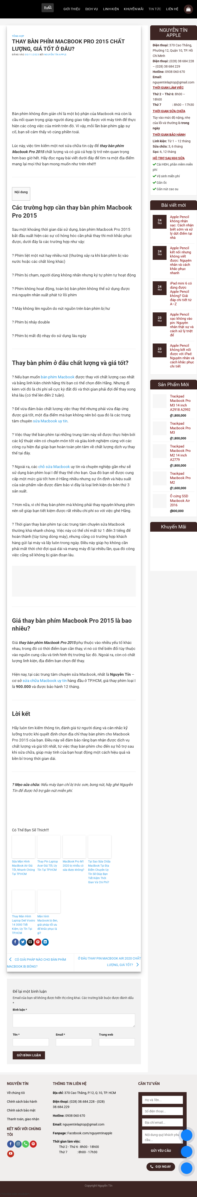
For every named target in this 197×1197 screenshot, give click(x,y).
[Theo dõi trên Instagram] (18, 1144)
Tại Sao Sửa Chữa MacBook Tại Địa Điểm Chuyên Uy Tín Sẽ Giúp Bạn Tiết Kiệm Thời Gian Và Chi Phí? (99, 872)
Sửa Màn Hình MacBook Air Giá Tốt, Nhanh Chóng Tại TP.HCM (23, 868)
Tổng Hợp (18, 36)
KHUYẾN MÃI (133, 9)
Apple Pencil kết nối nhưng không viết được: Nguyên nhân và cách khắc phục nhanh (180, 260)
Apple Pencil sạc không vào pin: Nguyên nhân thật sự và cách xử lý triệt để (182, 324)
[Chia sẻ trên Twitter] (22, 942)
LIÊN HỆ (172, 9)
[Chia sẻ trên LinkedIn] (45, 942)
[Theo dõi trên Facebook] (10, 1144)
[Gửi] (49, 7)
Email (60, 1034)
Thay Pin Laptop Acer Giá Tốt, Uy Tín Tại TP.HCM (47, 865)
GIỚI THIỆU (71, 9)
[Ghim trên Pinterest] (37, 942)
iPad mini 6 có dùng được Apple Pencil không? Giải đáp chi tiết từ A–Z (181, 293)
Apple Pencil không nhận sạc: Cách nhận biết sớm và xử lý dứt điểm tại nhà (182, 227)
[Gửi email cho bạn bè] (30, 942)
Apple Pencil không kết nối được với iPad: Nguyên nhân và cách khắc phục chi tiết (182, 356)
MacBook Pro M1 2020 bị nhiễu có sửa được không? (73, 865)
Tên (16, 1034)
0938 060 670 (75, 1116)
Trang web (106, 1034)
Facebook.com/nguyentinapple (89, 1133)
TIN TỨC (155, 9)
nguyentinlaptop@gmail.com (83, 1124)
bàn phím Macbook (58, 377)
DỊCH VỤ (91, 9)
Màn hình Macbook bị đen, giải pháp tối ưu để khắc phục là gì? (47, 925)
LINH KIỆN (111, 9)
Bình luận (20, 1009)
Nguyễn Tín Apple (55, 54)
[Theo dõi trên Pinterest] (33, 1144)
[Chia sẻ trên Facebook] (15, 942)
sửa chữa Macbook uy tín (45, 680)
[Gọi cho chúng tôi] (25, 1144)
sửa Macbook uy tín (50, 421)
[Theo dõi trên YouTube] (10, 1153)
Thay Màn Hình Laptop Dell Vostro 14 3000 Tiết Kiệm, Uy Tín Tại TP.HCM (23, 925)
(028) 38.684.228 (82, 1102)
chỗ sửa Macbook (54, 467)
